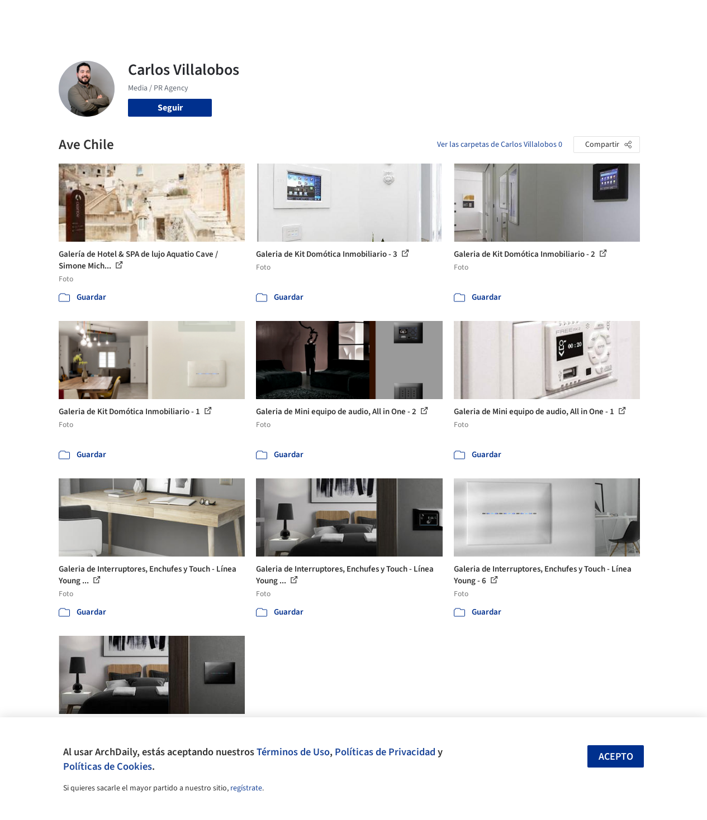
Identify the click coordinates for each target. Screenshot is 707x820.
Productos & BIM (388, 15)
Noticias (444, 15)
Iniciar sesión (542, 15)
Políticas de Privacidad (385, 752)
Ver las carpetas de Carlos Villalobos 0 (499, 144)
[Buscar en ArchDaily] (174, 15)
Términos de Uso (293, 752)
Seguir (170, 108)
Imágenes (328, 15)
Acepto (616, 757)
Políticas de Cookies (107, 766)
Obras (289, 15)
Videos (482, 15)
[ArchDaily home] (36, 15)
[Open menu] (672, 16)
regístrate (246, 788)
